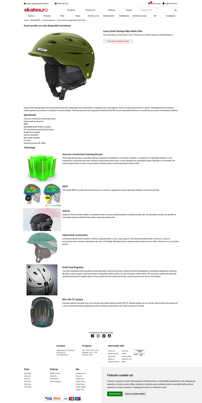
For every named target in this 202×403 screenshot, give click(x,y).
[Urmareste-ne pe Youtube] (109, 337)
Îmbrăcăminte (108, 16)
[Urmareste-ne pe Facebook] (92, 337)
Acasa (26, 20)
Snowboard (170, 16)
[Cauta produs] (175, 10)
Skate (77, 16)
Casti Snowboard (49, 20)
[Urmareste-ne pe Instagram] (98, 337)
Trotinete (46, 16)
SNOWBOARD (35, 20)
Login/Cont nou (171, 3)
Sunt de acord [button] (114, 394)
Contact (129, 10)
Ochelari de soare (140, 16)
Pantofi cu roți (93, 16)
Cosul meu (154, 3)
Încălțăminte (124, 16)
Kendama (71, 10)
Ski (155, 16)
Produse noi (90, 10)
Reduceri (111, 10)
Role (62, 16)
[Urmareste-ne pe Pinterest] (103, 337)
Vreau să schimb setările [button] (135, 394)
